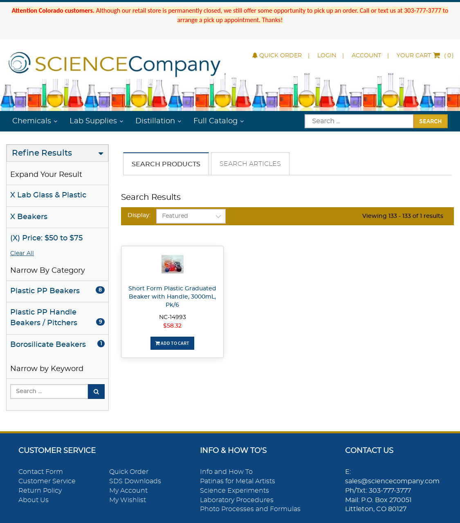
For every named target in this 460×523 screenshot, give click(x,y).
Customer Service (47, 481)
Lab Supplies (93, 121)
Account (366, 56)
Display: (139, 215)
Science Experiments (234, 490)
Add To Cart (172, 343)
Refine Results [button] (42, 153)
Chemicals (31, 121)
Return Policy (40, 490)
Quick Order (277, 56)
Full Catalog (215, 121)
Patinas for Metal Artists (237, 481)
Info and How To (226, 472)
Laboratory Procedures (237, 500)
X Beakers (28, 217)
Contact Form (40, 472)
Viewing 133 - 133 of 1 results (402, 216)
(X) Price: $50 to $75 (46, 238)
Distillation (155, 121)
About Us (33, 500)
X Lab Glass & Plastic (48, 195)
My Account (128, 490)
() (425, 56)
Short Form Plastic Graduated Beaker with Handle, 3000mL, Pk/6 (172, 297)
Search (430, 121)
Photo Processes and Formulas (250, 509)
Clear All (22, 253)
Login (326, 56)
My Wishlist (127, 500)
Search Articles (250, 164)
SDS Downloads (135, 481)
